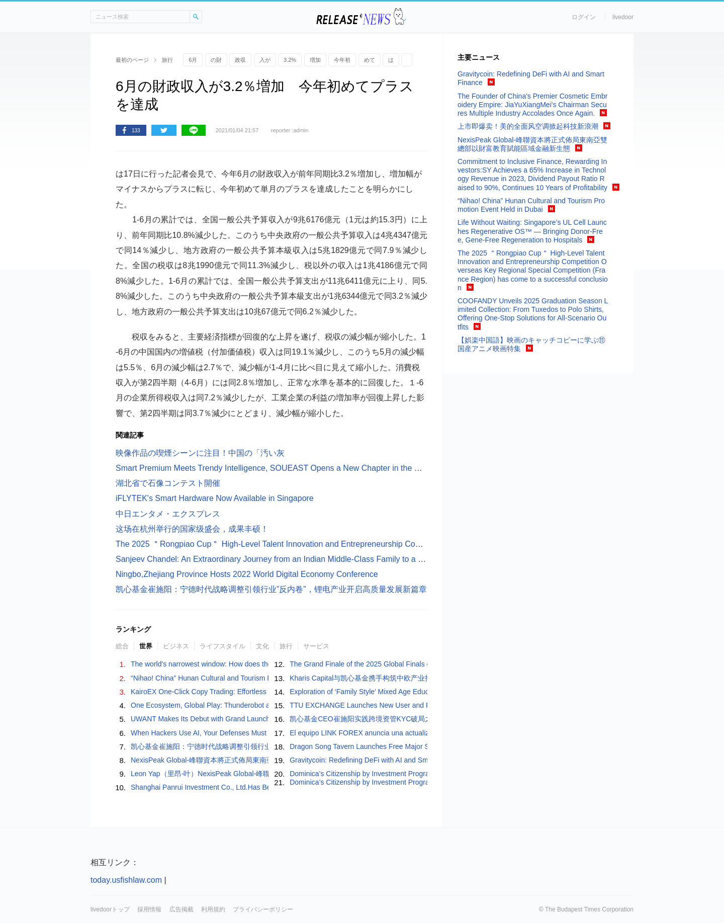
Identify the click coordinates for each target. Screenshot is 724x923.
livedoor (623, 17)
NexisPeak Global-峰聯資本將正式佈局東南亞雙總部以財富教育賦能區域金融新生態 (262, 760)
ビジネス (176, 646)
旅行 (286, 646)
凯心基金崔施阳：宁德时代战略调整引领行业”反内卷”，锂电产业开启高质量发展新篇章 (271, 589)
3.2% (290, 60)
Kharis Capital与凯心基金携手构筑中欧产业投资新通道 (375, 678)
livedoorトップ (110, 909)
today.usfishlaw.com (126, 880)
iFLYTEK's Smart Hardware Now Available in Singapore (215, 498)
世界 (145, 646)
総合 (122, 646)
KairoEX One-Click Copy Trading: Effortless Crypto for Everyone (231, 692)
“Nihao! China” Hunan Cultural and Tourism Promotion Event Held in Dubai (247, 678)
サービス (316, 646)
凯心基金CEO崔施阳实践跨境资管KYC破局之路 (364, 719)
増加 (315, 60)
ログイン (584, 17)
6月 (193, 60)
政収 (240, 60)
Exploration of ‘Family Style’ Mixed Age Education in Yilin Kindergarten (399, 692)
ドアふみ (400, 17)
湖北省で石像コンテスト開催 (168, 483)
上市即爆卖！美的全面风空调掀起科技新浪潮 (528, 126)
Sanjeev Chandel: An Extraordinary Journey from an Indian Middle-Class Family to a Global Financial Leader (309, 559)
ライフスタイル (222, 646)
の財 (216, 60)
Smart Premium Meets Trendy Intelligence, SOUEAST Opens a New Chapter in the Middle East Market (299, 468)
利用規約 (213, 909)
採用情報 (149, 909)
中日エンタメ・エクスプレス (168, 514)
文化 (262, 646)
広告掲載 (181, 909)
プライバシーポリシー (263, 909)
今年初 (342, 60)
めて (369, 60)
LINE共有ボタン (194, 130)
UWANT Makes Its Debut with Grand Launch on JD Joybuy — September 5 (248, 719)
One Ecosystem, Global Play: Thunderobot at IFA (208, 705)
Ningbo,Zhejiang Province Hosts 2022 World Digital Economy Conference (247, 574)
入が (264, 60)
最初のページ (132, 60)
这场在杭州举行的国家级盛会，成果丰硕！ (192, 529)
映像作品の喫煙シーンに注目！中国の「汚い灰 (200, 453)
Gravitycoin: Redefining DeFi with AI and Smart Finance (377, 760)
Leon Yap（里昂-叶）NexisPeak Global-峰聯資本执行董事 (221, 774)
